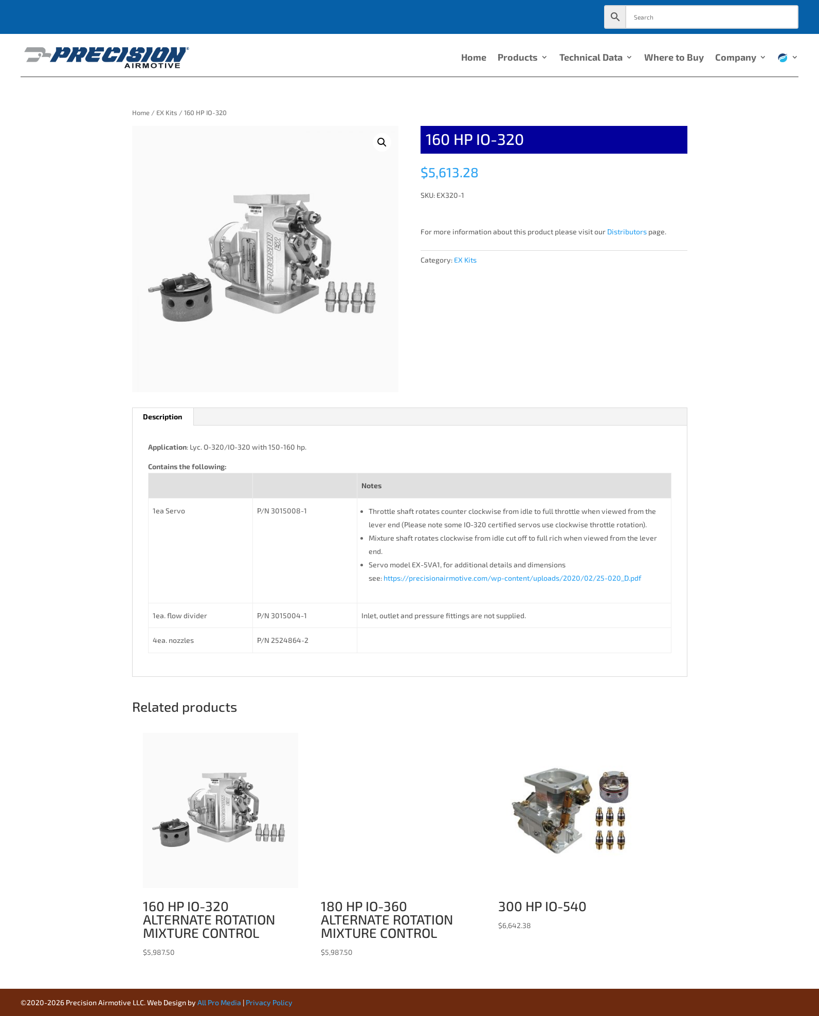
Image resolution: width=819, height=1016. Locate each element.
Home (473, 58)
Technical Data (591, 58)
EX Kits (166, 112)
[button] (382, 142)
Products (518, 58)
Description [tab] (162, 416)
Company (735, 58)
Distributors (627, 231)
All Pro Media (219, 1002)
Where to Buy (674, 58)
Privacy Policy (269, 1002)
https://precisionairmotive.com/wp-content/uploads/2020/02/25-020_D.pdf (512, 578)
